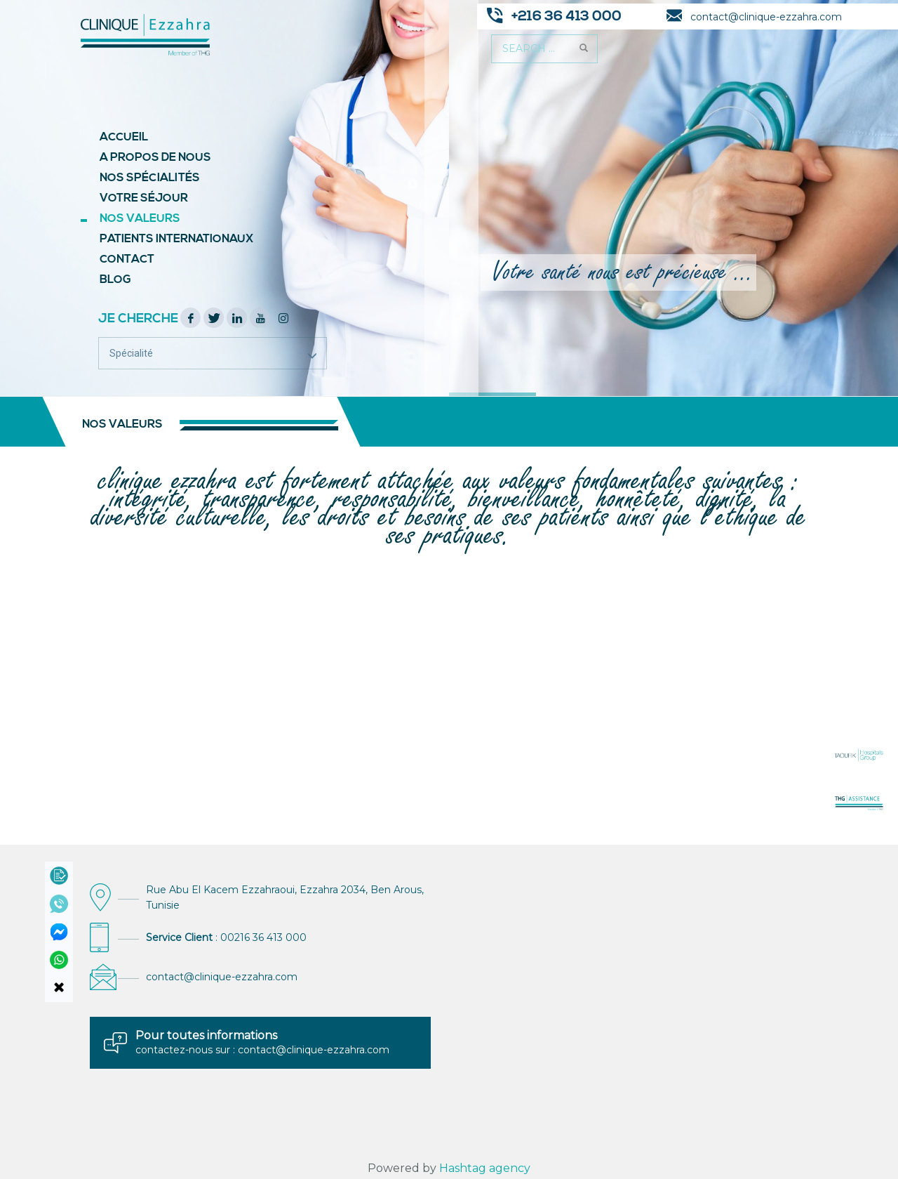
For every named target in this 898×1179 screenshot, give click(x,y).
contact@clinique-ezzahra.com (221, 976)
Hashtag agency (484, 1168)
